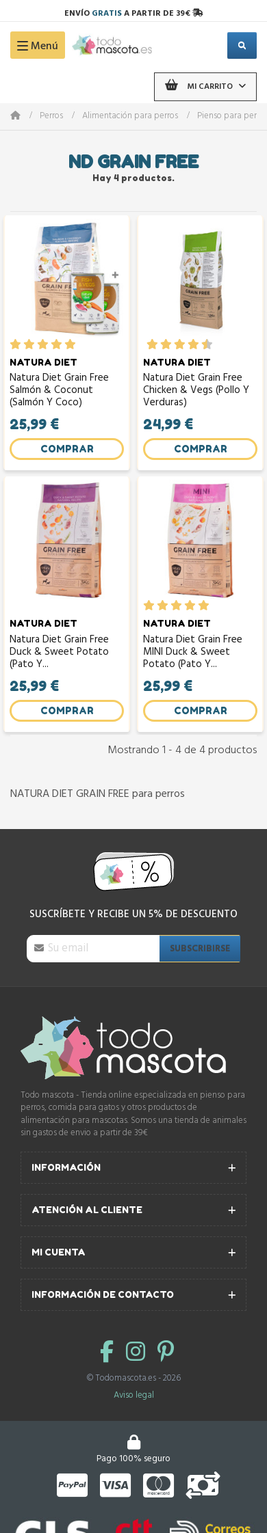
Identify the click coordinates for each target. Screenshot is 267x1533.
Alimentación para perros (130, 116)
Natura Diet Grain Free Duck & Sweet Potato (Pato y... (59, 652)
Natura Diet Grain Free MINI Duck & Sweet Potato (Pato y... (192, 652)
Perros (51, 116)
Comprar (67, 449)
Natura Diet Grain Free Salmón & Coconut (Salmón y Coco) (59, 390)
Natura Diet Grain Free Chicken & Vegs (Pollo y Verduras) (196, 390)
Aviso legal (134, 1395)
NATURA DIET (43, 362)
